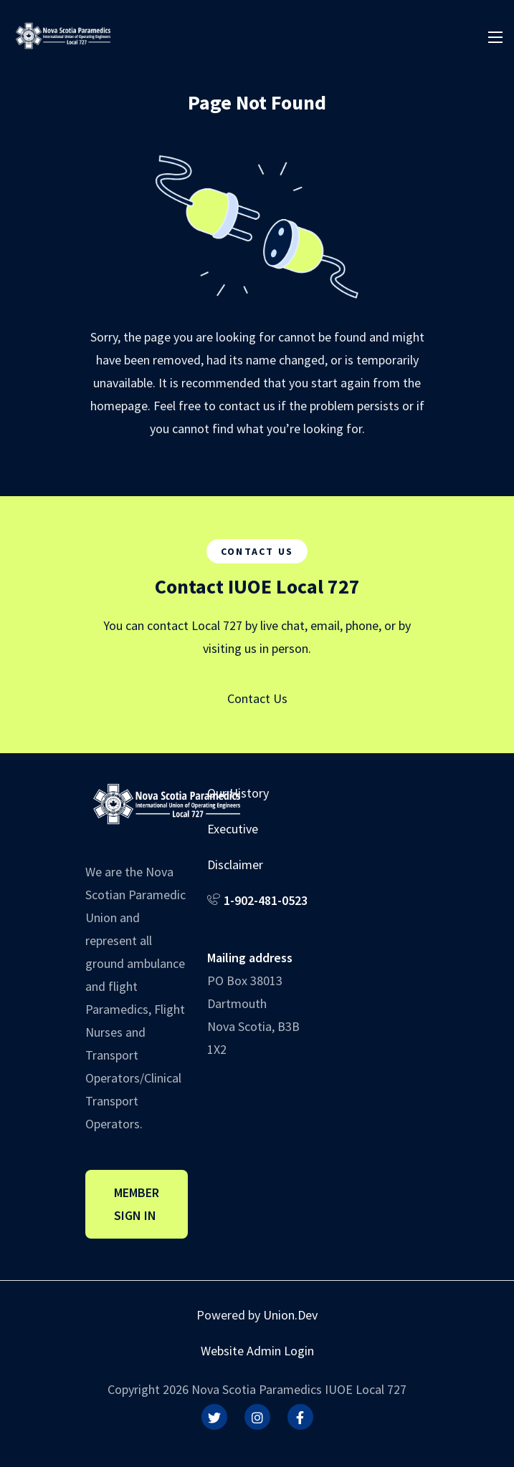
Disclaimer (235, 864)
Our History (238, 793)
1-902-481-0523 (266, 900)
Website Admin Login (257, 1350)
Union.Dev (290, 1315)
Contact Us (257, 698)
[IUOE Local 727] (63, 34)
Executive (232, 828)
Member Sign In (136, 1204)
